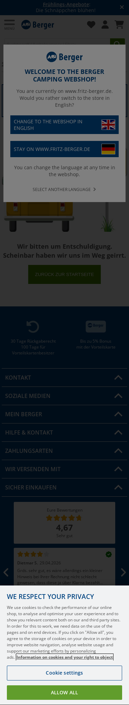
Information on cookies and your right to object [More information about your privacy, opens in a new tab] (65, 667)
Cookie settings (64, 683)
